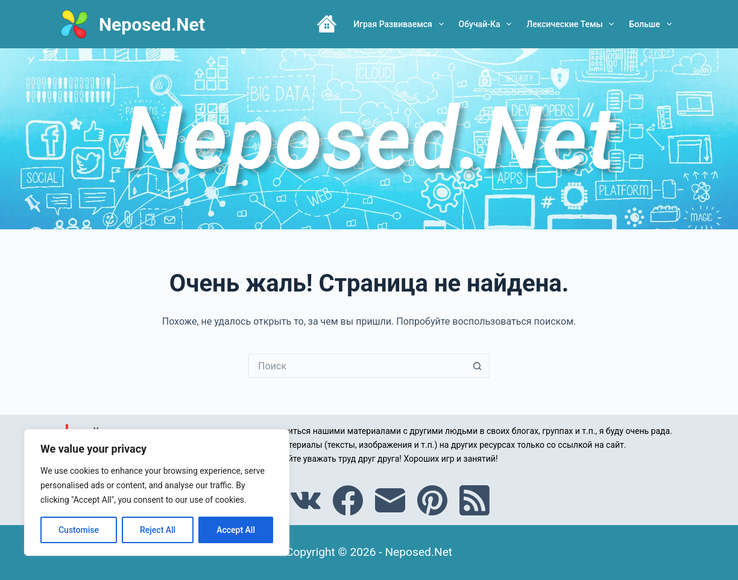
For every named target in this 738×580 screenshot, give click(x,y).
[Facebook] (348, 500)
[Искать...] (356, 366)
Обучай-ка (488, 24)
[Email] (390, 500)
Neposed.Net (152, 24)
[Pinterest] (432, 500)
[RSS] (474, 500)
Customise (78, 530)
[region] (156, 492)
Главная (326, 24)
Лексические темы (572, 24)
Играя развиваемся (400, 24)
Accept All (235, 530)
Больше (652, 24)
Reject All (157, 530)
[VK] (306, 500)
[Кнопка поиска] (477, 366)
